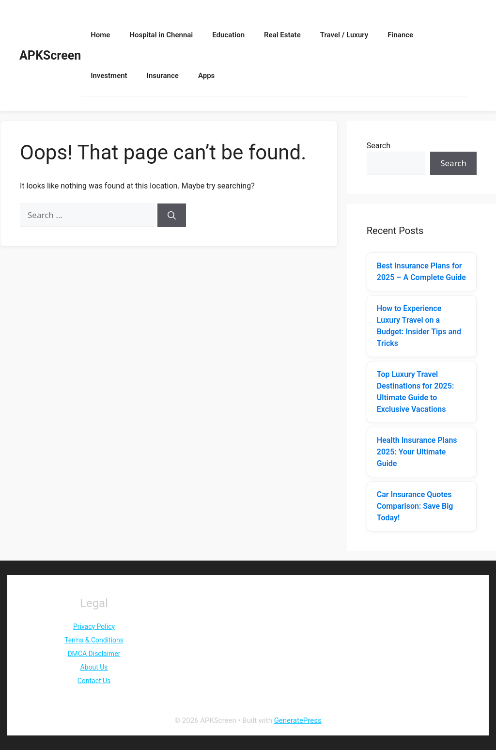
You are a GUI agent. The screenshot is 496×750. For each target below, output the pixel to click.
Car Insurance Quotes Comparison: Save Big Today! (415, 506)
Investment (109, 75)
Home (100, 35)
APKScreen (50, 55)
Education (228, 35)
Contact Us (94, 681)
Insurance (163, 75)
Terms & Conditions (94, 640)
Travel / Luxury (344, 35)
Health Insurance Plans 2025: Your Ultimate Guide (417, 452)
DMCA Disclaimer (93, 653)
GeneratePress (298, 720)
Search (378, 145)
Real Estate (282, 35)
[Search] (171, 215)
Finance (400, 35)
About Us (94, 667)
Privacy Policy (94, 626)
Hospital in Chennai (161, 35)
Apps (206, 75)
